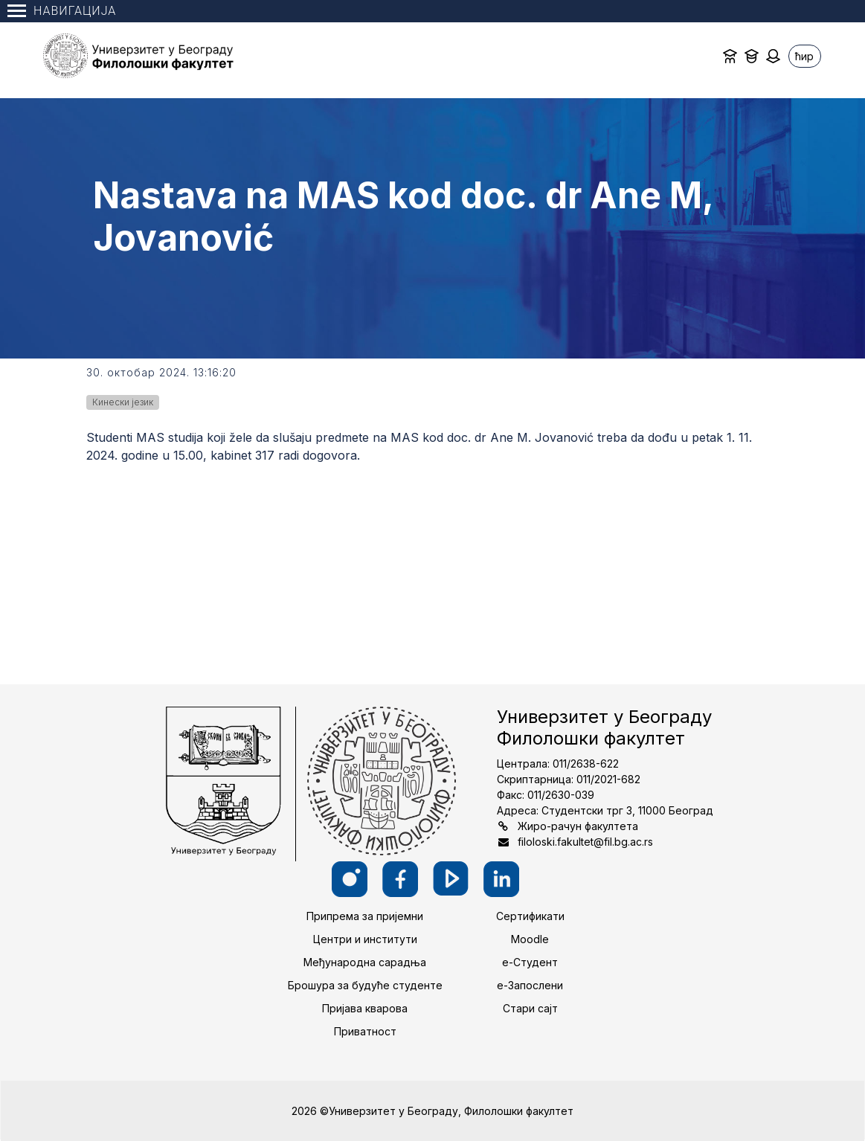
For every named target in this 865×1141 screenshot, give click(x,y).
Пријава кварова (365, 1008)
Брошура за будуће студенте (365, 985)
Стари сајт (530, 1008)
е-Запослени (530, 985)
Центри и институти (365, 939)
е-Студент (530, 962)
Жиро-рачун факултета (578, 826)
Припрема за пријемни (364, 916)
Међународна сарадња (364, 962)
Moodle (530, 939)
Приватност (365, 1031)
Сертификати (530, 916)
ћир (804, 56)
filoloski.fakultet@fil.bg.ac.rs (585, 841)
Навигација (61, 11)
